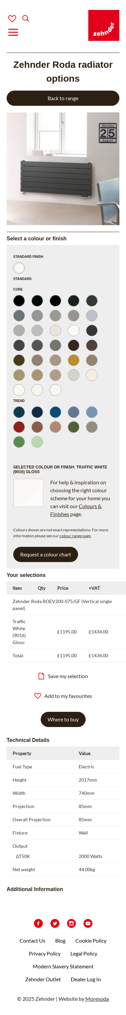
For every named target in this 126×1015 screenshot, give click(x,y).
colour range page (75, 535)
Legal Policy (83, 953)
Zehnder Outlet (43, 979)
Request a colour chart (45, 554)
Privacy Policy (45, 953)
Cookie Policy (90, 940)
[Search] (20, 19)
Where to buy (63, 719)
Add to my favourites (63, 696)
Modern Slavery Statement (63, 966)
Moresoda (97, 998)
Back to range (63, 98)
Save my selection (63, 676)
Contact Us (32, 940)
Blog (60, 940)
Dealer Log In (86, 979)
